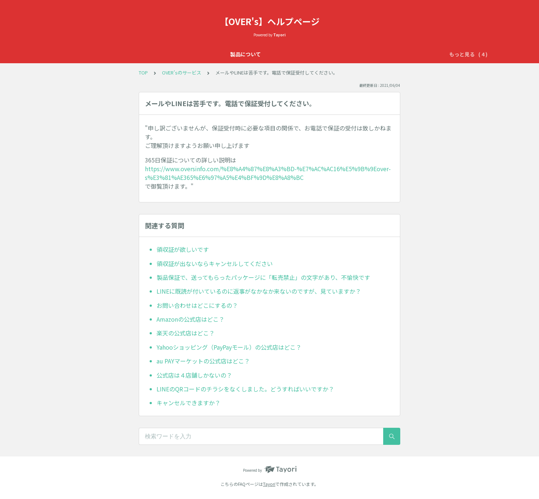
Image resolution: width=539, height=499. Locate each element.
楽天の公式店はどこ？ (186, 333)
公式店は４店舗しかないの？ (194, 375)
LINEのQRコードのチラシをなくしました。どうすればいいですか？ (245, 389)
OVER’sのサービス (288, 54)
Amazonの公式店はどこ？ (190, 319)
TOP (143, 72)
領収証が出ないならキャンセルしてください (215, 263)
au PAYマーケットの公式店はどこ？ (203, 361)
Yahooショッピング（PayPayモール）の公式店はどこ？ (229, 347)
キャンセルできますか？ (188, 402)
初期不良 (330, 54)
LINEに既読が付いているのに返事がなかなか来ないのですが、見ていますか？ (259, 291)
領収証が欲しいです (183, 249)
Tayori (269, 484)
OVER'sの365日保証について (222, 54)
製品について (163, 54)
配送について (365, 54)
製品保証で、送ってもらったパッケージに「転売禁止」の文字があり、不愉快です (263, 277)
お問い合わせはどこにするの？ (197, 305)
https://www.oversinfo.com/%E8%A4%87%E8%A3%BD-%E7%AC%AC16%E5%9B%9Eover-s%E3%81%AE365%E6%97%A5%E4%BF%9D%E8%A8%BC (268, 173)
